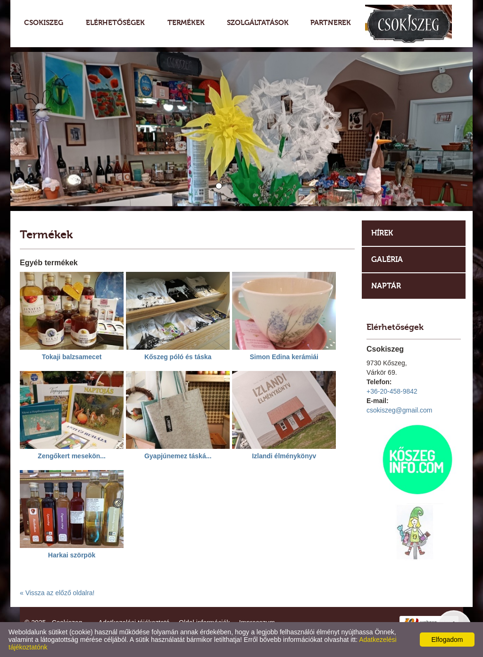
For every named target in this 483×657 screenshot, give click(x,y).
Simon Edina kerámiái (284, 357)
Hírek (382, 232)
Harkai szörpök (71, 555)
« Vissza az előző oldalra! (57, 593)
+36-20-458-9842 (391, 391)
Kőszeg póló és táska (177, 357)
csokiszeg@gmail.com (399, 410)
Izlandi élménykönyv (284, 456)
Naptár (386, 285)
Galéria (387, 259)
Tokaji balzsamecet (72, 357)
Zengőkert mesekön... (72, 456)
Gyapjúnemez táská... (177, 456)
